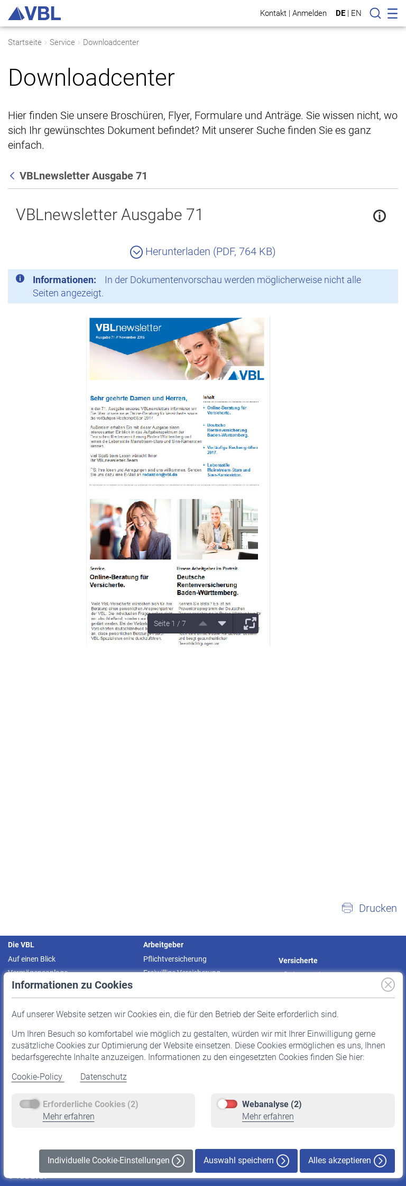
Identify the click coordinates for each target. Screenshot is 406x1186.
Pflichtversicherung (175, 959)
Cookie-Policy (38, 1077)
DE (340, 13)
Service (62, 42)
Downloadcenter (111, 42)
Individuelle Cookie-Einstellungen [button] (116, 1160)
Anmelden (309, 12)
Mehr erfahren (69, 1116)
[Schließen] (361, 281)
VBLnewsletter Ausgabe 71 (110, 214)
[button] (369, 908)
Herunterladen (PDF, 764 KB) (203, 251)
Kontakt (273, 12)
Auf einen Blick (32, 959)
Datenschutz (103, 1077)
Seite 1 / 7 (170, 623)
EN (356, 13)
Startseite (25, 42)
